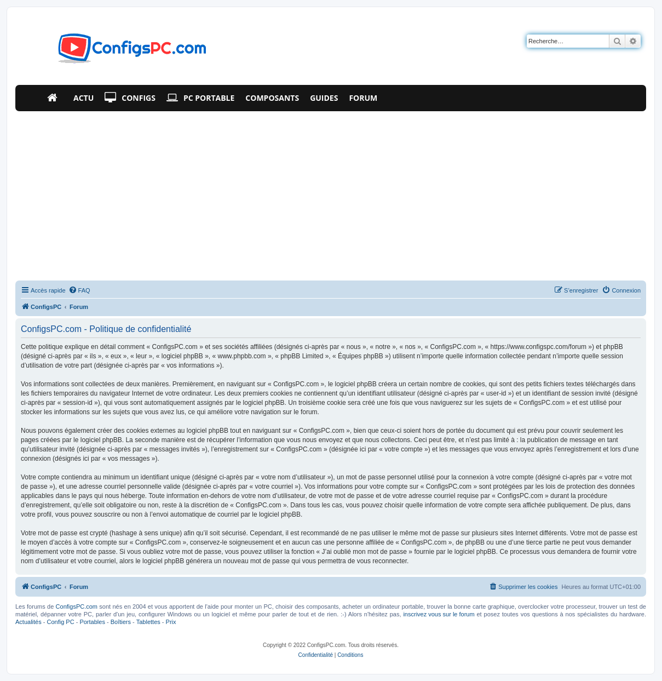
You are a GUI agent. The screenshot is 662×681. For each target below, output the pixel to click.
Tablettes (148, 622)
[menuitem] (79, 290)
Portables (92, 622)
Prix (171, 622)
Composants (272, 98)
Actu (83, 98)
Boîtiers (121, 622)
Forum (363, 98)
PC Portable (200, 98)
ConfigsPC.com (76, 606)
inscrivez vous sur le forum (438, 614)
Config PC (60, 622)
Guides (324, 98)
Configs (130, 98)
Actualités (28, 622)
